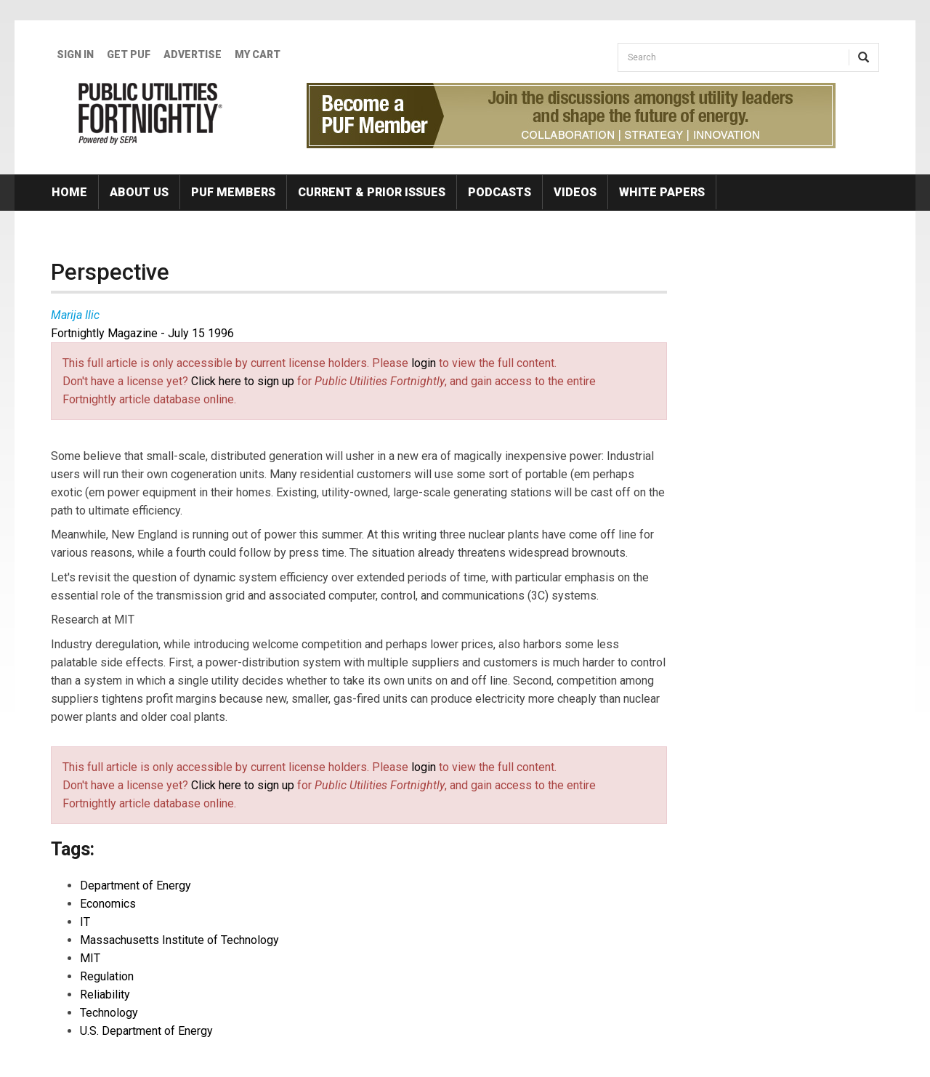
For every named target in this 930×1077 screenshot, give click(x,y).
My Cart (257, 54)
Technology (109, 1013)
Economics (108, 904)
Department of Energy (135, 885)
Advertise (192, 54)
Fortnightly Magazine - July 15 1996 (142, 333)
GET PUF (128, 54)
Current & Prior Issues (371, 192)
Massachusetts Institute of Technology (179, 940)
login (423, 363)
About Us (139, 192)
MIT (90, 958)
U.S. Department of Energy (146, 1031)
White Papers (662, 192)
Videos (575, 192)
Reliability (105, 994)
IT (85, 922)
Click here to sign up (242, 381)
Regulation (107, 976)
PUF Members (233, 192)
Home (69, 192)
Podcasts (499, 192)
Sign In (75, 54)
